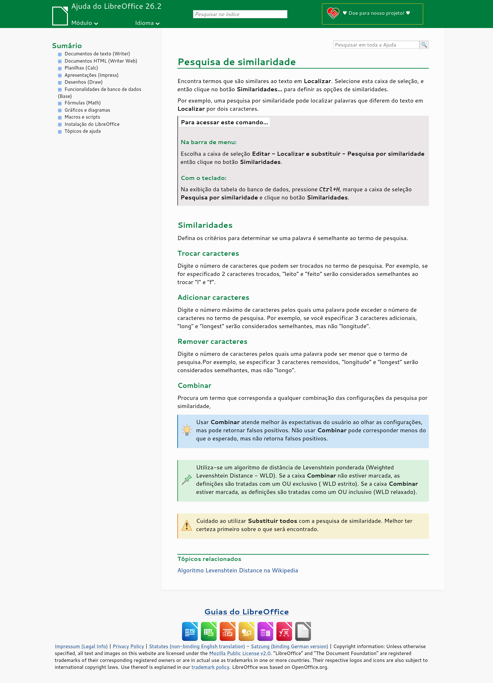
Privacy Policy (128, 646)
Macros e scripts (82, 117)
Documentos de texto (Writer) (97, 53)
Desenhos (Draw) (83, 82)
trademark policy (210, 666)
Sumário (67, 45)
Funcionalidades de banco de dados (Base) (99, 93)
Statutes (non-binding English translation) (197, 646)
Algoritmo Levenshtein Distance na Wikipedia (237, 570)
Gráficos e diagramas (87, 110)
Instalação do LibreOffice (91, 124)
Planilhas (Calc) (81, 67)
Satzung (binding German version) (290, 646)
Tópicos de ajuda (82, 131)
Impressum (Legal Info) (81, 646)
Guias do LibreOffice (246, 611)
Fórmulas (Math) (82, 102)
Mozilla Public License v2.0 (240, 653)
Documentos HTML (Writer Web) (100, 61)
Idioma (144, 22)
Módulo (81, 22)
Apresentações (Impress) (91, 75)
